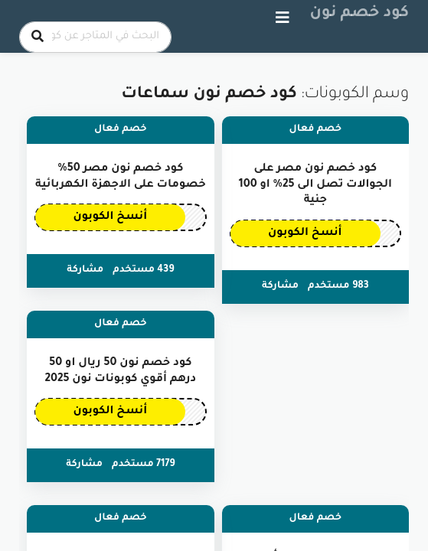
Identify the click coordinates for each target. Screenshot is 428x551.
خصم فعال (315, 129)
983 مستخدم (338, 286)
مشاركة (280, 286)
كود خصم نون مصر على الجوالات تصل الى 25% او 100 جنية (315, 185)
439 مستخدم (143, 270)
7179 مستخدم (143, 464)
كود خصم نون (360, 13)
